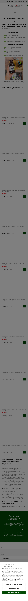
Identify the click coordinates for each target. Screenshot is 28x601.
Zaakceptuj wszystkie (14, 592)
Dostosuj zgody (14, 588)
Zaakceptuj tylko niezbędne (14, 584)
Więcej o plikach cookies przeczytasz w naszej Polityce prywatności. (12, 580)
